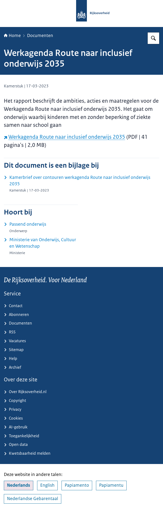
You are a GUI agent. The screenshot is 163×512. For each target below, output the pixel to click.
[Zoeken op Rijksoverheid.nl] (153, 38)
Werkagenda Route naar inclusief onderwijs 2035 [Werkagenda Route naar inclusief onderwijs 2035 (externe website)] (64, 136)
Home (12, 35)
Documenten (40, 35)
